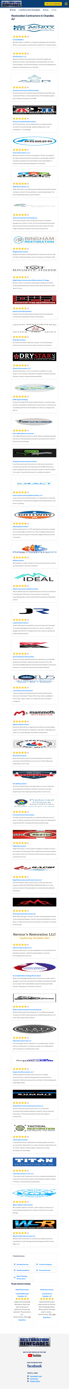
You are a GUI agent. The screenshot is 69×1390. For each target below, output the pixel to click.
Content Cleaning (45, 1264)
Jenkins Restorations (21, 623)
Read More (22, 1320)
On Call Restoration (20, 784)
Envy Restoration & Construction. (25, 461)
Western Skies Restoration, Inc (24, 1236)
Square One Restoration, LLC (23, 1072)
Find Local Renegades (53, 4)
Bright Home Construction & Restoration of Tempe (31, 280)
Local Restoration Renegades (29, 10)
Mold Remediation (23, 1270)
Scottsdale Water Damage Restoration (27, 976)
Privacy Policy (35, 1381)
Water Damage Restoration (22, 1277)
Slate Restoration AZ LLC (22, 1041)
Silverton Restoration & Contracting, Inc (27, 1009)
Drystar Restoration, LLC (22, 368)
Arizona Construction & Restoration (26, 90)
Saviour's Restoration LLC (22, 948)
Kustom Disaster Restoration (23, 657)
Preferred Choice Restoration (23, 815)
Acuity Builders (18, 39)
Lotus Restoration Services (23, 690)
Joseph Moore (47, 1294)
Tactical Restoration (20, 1140)
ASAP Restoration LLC (21, 187)
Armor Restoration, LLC (21, 153)
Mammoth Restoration (21, 724)
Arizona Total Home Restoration (24, 121)
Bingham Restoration (20, 252)
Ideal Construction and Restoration (25, 589)
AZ (26, 1296)
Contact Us (34, 1379)
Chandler (21, 1296)
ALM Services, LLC (19, 56)
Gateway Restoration (20, 526)
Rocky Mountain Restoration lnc (24, 914)
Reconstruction (45, 1270)
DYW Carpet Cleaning (20, 399)
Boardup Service (23, 1264)
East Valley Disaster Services (23, 433)
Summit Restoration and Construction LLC (28, 1106)
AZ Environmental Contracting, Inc (25, 218)
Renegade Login (36, 1376)
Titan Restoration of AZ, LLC (23, 1173)
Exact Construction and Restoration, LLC (27, 495)
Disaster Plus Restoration (22, 311)
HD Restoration (18, 560)
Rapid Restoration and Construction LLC (27, 880)
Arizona (45, 10)
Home (13, 10)
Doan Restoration (19, 340)
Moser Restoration (19, 756)
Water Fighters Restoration (23, 1205)
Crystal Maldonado (22, 1294)
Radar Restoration (19, 846)
